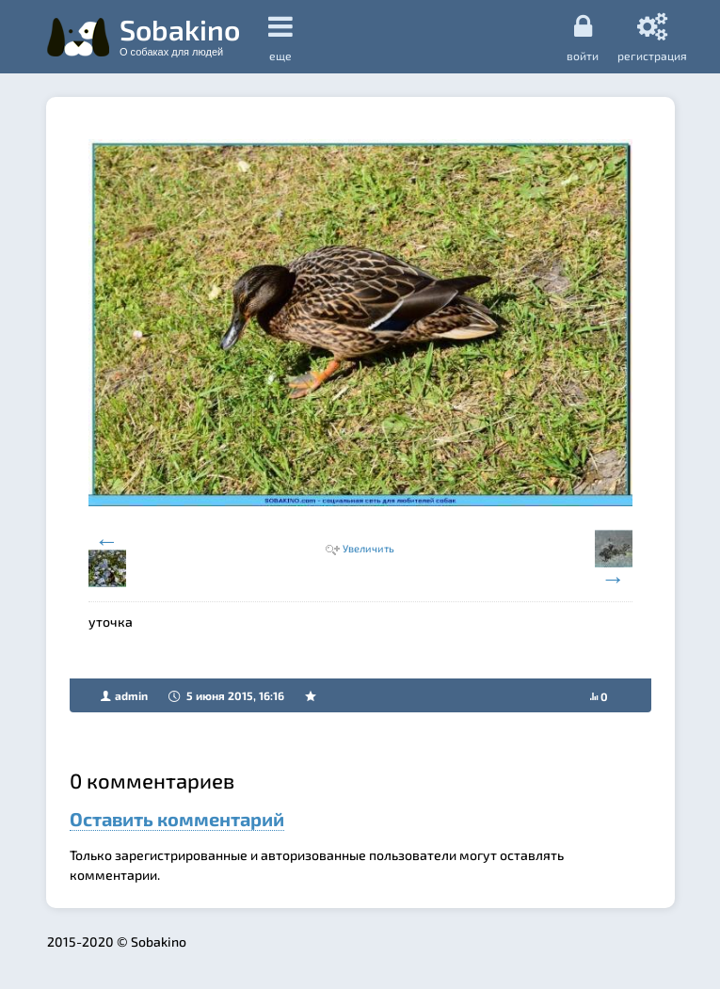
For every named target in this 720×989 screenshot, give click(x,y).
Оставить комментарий (177, 818)
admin (131, 695)
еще (280, 37)
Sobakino (180, 34)
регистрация (652, 36)
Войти (583, 36)
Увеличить (368, 548)
